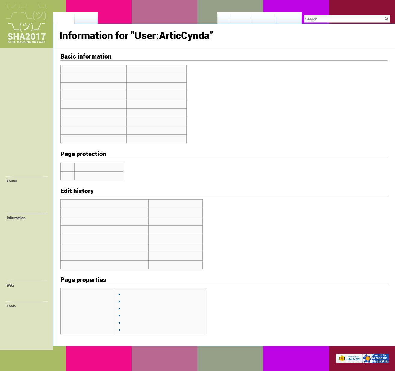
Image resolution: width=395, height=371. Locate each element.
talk (177, 204)
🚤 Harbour (22, 229)
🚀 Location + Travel (29, 116)
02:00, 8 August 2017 (170, 230)
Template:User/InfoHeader (147, 315)
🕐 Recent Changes (27, 83)
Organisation (22, 276)
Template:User (135, 301)
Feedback (18, 70)
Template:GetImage (140, 294)
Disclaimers (127, 357)
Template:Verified (139, 329)
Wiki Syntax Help (25, 296)
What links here (24, 311)
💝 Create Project (26, 208)
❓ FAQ (16, 90)
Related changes (25, 317)
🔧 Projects (20, 171)
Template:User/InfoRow (144, 322)
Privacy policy (69, 357)
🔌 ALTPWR (22, 247)
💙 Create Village (26, 193)
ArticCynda (160, 204)
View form (241, 19)
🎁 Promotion (23, 258)
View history (288, 19)
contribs (191, 204)
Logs (16, 329)
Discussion (86, 19)
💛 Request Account (29, 187)
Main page (19, 57)
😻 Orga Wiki (23, 264)
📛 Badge (20, 252)
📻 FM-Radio (23, 241)
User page (63, 19)
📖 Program (20, 103)
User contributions (26, 323)
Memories (18, 64)
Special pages (23, 335)
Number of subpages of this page (94, 139)
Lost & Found (21, 77)
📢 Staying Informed (29, 110)
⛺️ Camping (21, 134)
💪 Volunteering (25, 223)
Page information (26, 341)
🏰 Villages (20, 140)
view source (173, 294)
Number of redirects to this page (93, 130)
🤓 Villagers (21, 147)
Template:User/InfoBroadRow (150, 308)
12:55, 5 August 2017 (170, 212)
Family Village (23, 235)
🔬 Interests (20, 154)
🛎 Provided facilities (21, 125)
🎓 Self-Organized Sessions (26, 163)
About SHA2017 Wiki (99, 357)
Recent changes (25, 291)
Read (223, 19)
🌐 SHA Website (25, 270)
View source (263, 19)
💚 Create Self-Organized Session (27, 200)
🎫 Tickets (19, 97)
